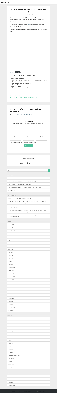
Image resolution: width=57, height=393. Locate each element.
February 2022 (11, 261)
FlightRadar (26, 97)
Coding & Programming (13, 321)
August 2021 (11, 279)
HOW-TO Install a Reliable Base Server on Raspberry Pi (19, 184)
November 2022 (11, 233)
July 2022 (10, 246)
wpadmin (10, 198)
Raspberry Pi (11, 358)
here (13, 90)
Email (28, 136)
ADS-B (11, 97)
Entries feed (10, 379)
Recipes (10, 361)
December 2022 (11, 230)
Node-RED (10, 352)
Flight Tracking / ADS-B (15, 95)
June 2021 (10, 285)
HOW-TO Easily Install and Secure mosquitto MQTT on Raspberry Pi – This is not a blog (26, 210)
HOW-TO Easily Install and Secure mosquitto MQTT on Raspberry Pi (22, 181)
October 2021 (11, 273)
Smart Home (11, 364)
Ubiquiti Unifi (11, 367)
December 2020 (11, 304)
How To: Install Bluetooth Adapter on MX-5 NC (23, 198)
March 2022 (11, 258)
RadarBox (37, 97)
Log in (9, 376)
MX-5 (9, 340)
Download (18, 72)
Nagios (9, 346)
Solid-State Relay (11, 190)
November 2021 (11, 270)
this (29, 24)
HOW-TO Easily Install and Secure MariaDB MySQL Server (20, 178)
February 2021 (11, 298)
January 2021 (11, 301)
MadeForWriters (41, 391)
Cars (9, 318)
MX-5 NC (10, 343)
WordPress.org (11, 385)
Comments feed (11, 382)
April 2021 (10, 292)
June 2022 (10, 249)
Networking (11, 349)
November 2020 (11, 307)
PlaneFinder (31, 97)
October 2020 (11, 310)
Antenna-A (12, 72)
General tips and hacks (13, 331)
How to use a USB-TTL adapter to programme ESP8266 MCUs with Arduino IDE (24, 187)
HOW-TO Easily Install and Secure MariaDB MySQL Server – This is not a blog (24, 201)
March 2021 (11, 295)
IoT (9, 334)
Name (15, 136)
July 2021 (10, 282)
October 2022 (11, 236)
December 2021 (11, 267)
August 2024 (11, 224)
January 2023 (11, 227)
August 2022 (11, 243)
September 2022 (11, 240)
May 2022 (10, 252)
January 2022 (11, 264)
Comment (28, 126)
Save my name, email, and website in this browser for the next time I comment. (23, 142)
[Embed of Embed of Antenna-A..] (28, 52)
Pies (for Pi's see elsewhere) (14, 355)
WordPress (30, 391)
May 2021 (10, 288)
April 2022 (10, 255)
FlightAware (20, 97)
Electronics (10, 324)
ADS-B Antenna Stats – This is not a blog (24, 114)
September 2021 (11, 276)
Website (41, 136)
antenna (15, 97)
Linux (9, 337)
